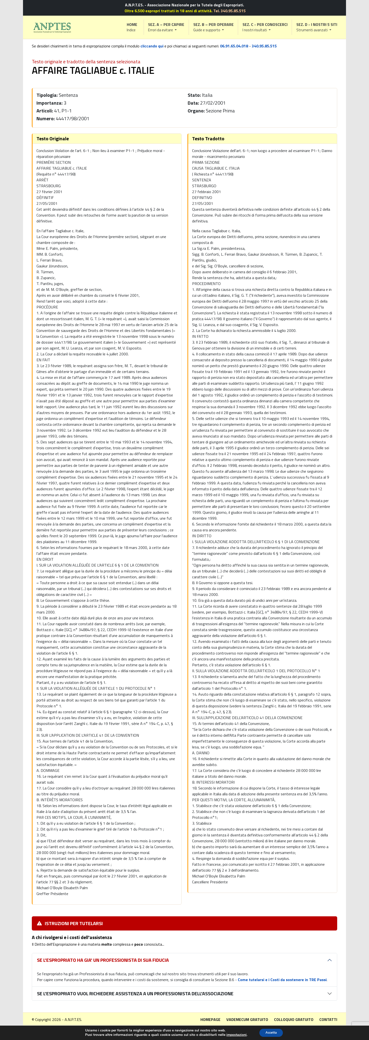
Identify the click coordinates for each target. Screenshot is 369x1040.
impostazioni (235, 1034)
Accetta (271, 1032)
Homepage (210, 1019)
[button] (166, 27)
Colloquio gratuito (293, 1019)
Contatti (328, 1019)
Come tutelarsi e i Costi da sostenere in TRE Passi (282, 980)
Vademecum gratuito (247, 1019)
